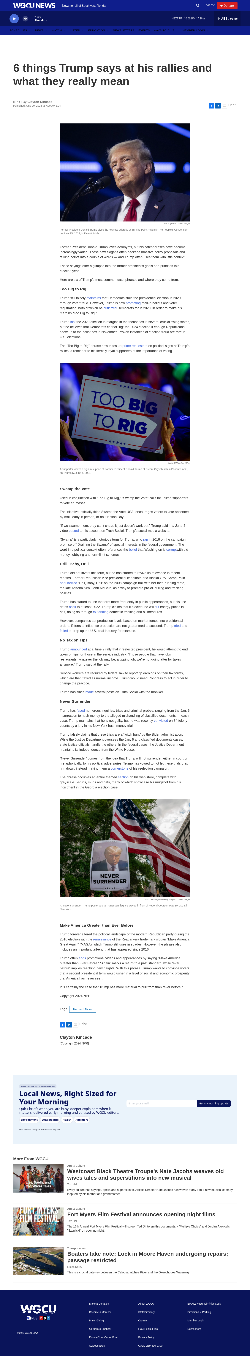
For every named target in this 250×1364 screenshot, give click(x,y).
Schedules (18, 38)
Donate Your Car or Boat (103, 1345)
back (72, 615)
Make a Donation (99, 1312)
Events (144, 38)
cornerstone (119, 777)
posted (74, 539)
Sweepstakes (97, 1354)
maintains (93, 306)
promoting (133, 311)
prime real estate (134, 354)
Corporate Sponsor (100, 1337)
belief (133, 558)
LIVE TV (210, 9)
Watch (57, 38)
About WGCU (146, 1312)
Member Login (194, 38)
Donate (231, 10)
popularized (68, 591)
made (89, 700)
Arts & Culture (76, 1174)
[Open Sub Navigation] (30, 38)
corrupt (171, 558)
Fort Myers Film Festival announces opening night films (141, 1223)
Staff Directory (146, 1320)
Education (96, 38)
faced (81, 719)
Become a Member (100, 1320)
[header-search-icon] (199, 9)
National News (82, 1017)
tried (177, 634)
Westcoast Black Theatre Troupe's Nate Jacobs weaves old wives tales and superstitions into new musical (145, 1183)
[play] (14, 27)
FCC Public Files (148, 1337)
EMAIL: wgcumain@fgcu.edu (204, 1312)
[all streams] (227, 27)
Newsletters (124, 38)
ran (145, 548)
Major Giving (96, 1329)
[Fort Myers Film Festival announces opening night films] (38, 1230)
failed (64, 639)
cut (157, 615)
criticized (110, 316)
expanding (100, 620)
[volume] (25, 27)
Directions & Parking (199, 1320)
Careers (143, 1329)
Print (232, 113)
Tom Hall (72, 1192)
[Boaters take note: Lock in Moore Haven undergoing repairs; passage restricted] (38, 1269)
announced (78, 658)
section (123, 786)
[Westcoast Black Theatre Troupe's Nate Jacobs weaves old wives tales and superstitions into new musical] (38, 1187)
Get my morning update (213, 1112)
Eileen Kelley (74, 1275)
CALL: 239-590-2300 (150, 1354)
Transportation (76, 1256)
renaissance (102, 948)
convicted (161, 729)
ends (82, 966)
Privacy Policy (146, 1345)
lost (72, 330)
